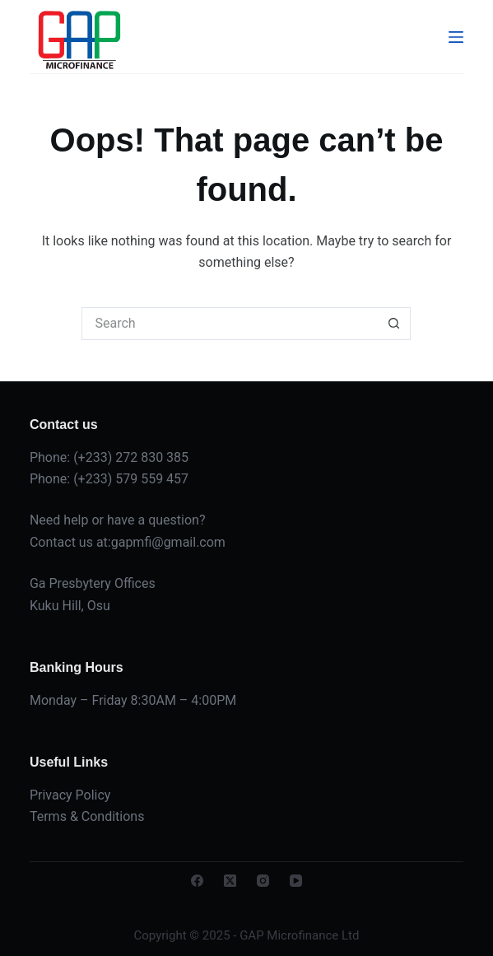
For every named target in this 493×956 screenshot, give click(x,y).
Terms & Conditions (87, 816)
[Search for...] (229, 323)
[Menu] (456, 37)
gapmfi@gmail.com (168, 542)
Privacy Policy (70, 795)
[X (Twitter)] (230, 880)
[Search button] (394, 323)
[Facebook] (197, 880)
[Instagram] (263, 880)
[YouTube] (296, 880)
